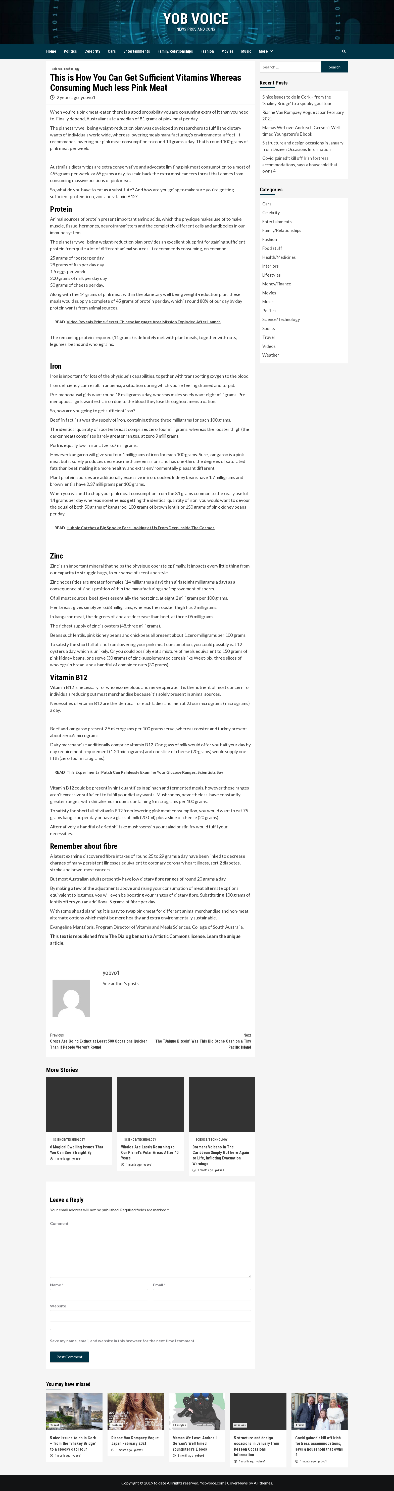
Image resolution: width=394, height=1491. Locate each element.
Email (159, 1284)
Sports (268, 328)
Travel (268, 337)
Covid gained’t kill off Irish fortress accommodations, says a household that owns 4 (299, 164)
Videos (269, 346)
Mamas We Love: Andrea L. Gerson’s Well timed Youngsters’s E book (301, 131)
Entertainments (136, 51)
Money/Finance (276, 283)
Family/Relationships (175, 51)
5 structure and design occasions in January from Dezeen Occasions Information (302, 146)
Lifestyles (271, 275)
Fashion (207, 51)
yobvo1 (88, 97)
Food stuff (272, 248)
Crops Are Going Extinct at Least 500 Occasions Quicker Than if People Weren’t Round (100, 1041)
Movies (227, 51)
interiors (270, 266)
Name (57, 1284)
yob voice (196, 19)
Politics (70, 51)
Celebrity (92, 51)
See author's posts (121, 983)
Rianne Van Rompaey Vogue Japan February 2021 (303, 115)
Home (51, 51)
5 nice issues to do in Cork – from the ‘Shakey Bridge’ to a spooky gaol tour (297, 100)
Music (246, 51)
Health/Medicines (279, 257)
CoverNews (237, 1482)
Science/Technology (65, 69)
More (267, 51)
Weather (270, 355)
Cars (112, 51)
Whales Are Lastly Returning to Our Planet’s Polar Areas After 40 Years (149, 1153)
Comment (59, 1223)
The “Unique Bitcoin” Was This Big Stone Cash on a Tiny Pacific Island (201, 1041)
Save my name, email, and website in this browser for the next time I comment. (122, 1340)
